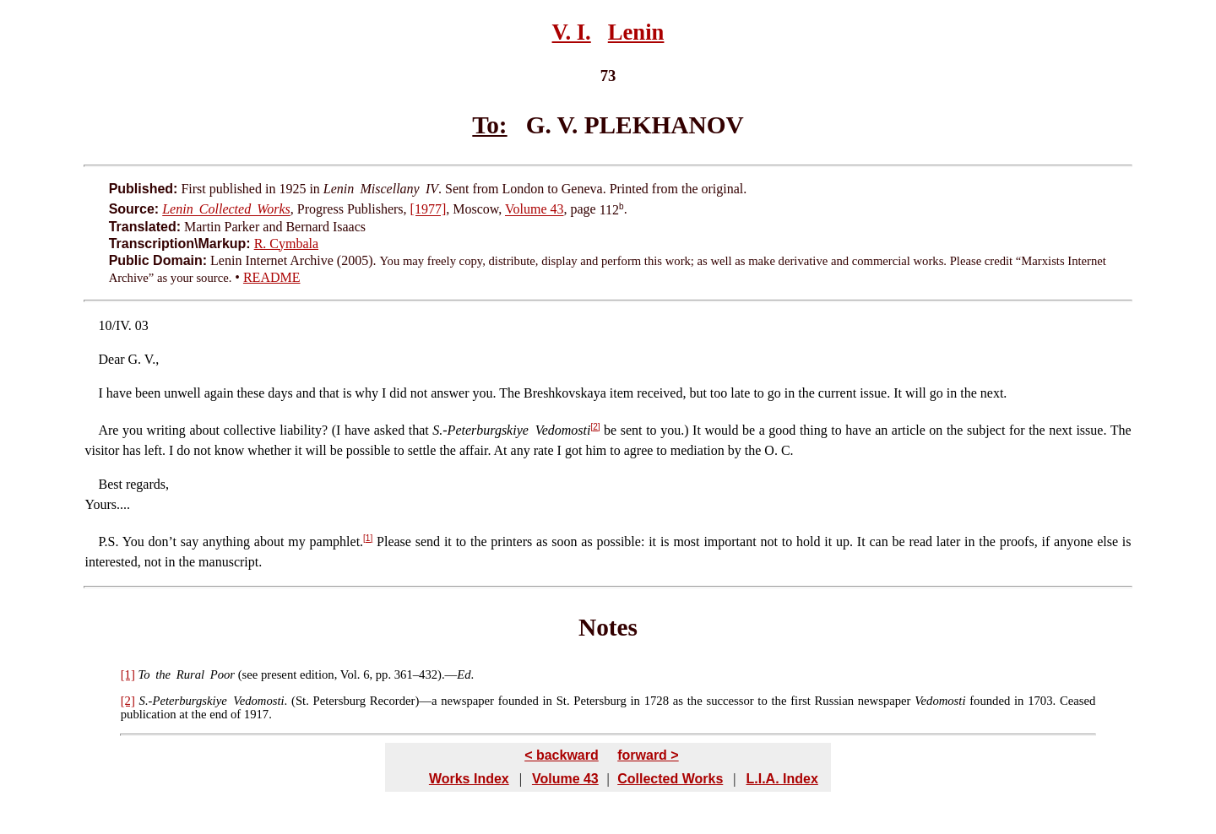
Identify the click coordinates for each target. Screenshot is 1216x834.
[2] (595, 426)
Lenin (636, 32)
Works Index (469, 779)
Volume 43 (534, 210)
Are (108, 430)
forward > (647, 755)
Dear (111, 359)
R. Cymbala (286, 243)
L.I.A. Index (781, 779)
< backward (561, 755)
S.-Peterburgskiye (183, 700)
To (143, 674)
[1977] (428, 210)
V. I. (571, 32)
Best (110, 484)
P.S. (108, 541)
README (272, 277)
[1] (367, 538)
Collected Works (670, 779)
